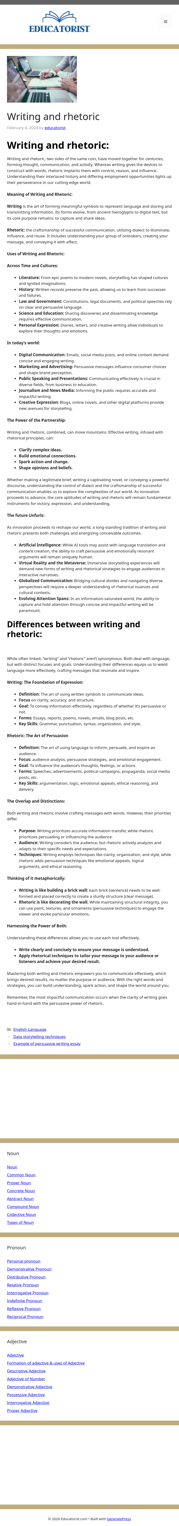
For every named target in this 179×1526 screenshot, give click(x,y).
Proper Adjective (22, 1410)
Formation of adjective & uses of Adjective (46, 1363)
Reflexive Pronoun (24, 1308)
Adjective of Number (26, 1378)
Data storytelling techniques (39, 1036)
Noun (12, 1167)
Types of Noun (20, 1222)
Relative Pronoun (23, 1285)
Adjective (15, 1355)
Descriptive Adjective (26, 1371)
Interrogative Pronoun (27, 1292)
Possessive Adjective (26, 1394)
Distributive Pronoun (26, 1277)
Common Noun (21, 1174)
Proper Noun (19, 1182)
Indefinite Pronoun (24, 1300)
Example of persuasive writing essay (46, 1043)
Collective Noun (21, 1214)
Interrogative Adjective (28, 1402)
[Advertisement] (89, 1098)
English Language (29, 1029)
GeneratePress (119, 1518)
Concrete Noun (21, 1190)
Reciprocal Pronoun (25, 1316)
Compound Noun (23, 1206)
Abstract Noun (20, 1198)
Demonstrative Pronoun (29, 1269)
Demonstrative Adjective (29, 1386)
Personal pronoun (23, 1261)
